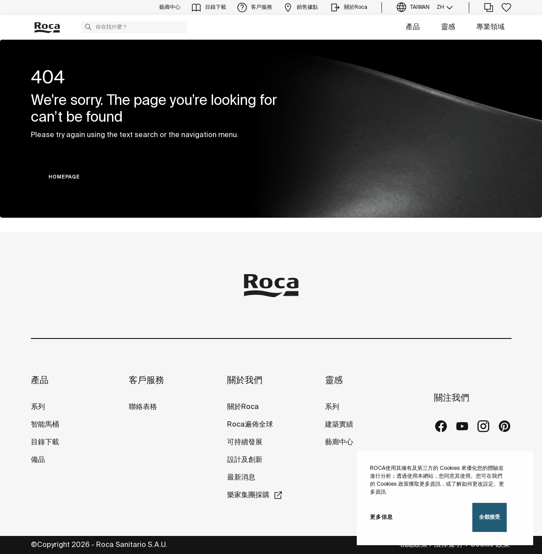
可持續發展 (244, 442)
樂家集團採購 (248, 495)
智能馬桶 (45, 424)
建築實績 (339, 424)
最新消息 (241, 477)
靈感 (448, 27)
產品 (413, 27)
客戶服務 (146, 380)
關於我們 (244, 380)
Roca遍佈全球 (250, 424)
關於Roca (243, 407)
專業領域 (490, 27)
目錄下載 (45, 442)
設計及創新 (244, 460)
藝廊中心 (339, 442)
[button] (88, 26)
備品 (38, 460)
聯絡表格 (143, 407)
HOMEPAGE (64, 177)
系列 (38, 407)
